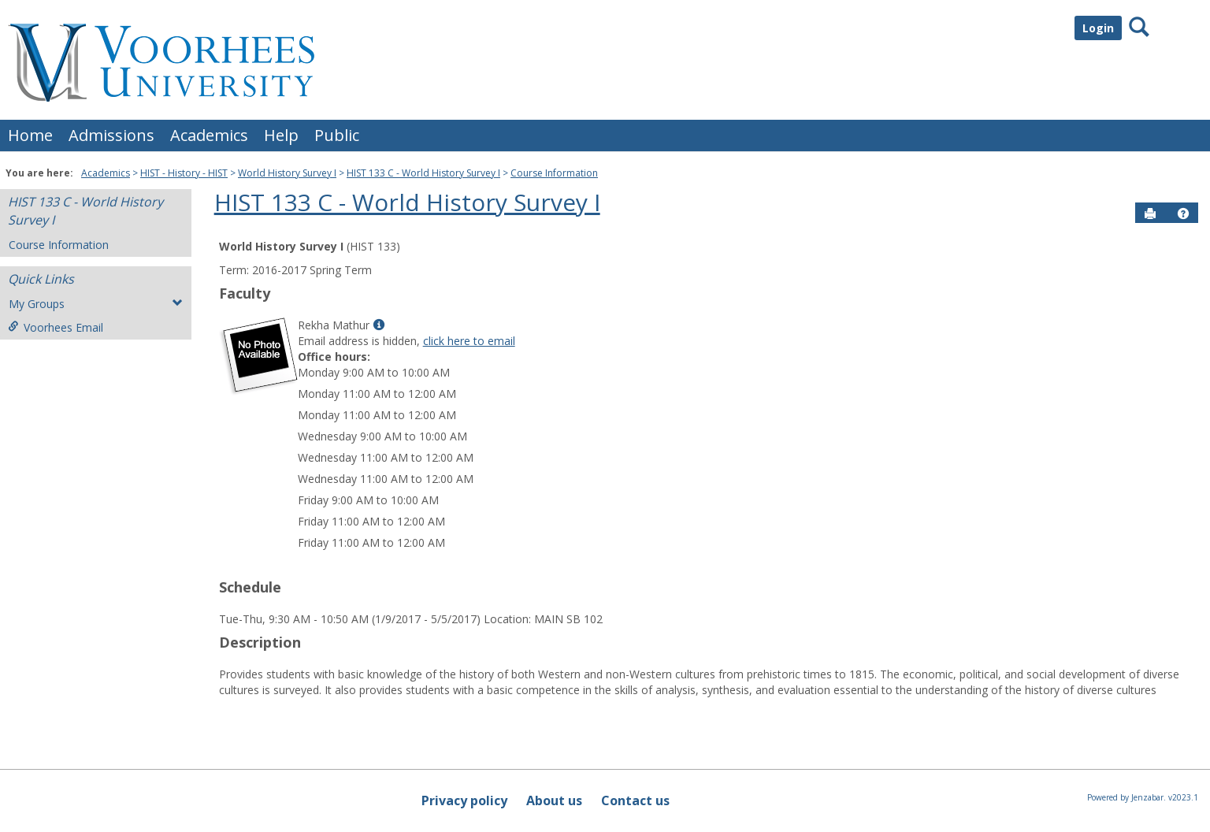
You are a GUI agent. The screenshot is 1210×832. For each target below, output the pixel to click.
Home (30, 135)
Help (281, 135)
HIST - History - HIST (184, 173)
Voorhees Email (55, 327)
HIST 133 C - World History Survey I (423, 173)
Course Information (554, 173)
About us (554, 800)
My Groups (96, 303)
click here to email (469, 340)
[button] (1183, 213)
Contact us (635, 800)
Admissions (111, 135)
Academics (209, 135)
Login (1098, 27)
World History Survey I (287, 173)
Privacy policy (464, 800)
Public (336, 135)
